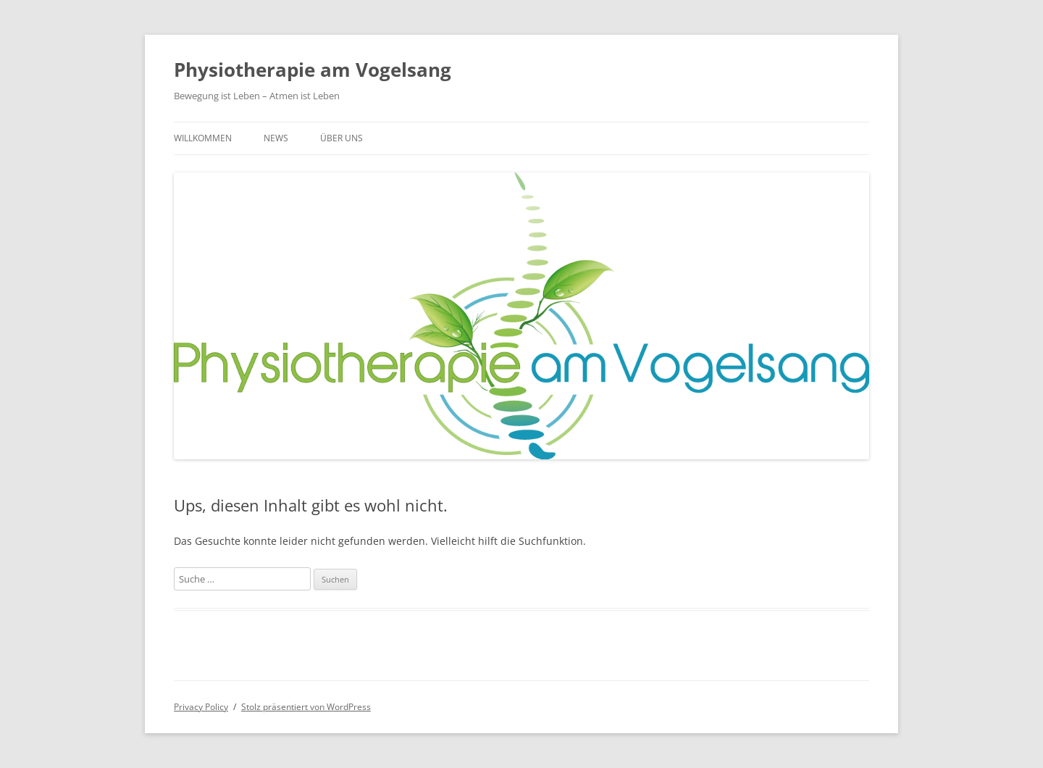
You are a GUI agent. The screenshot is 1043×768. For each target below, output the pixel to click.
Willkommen (203, 138)
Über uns (341, 138)
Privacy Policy (201, 707)
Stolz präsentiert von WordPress (306, 707)
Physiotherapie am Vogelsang (312, 70)
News (276, 138)
